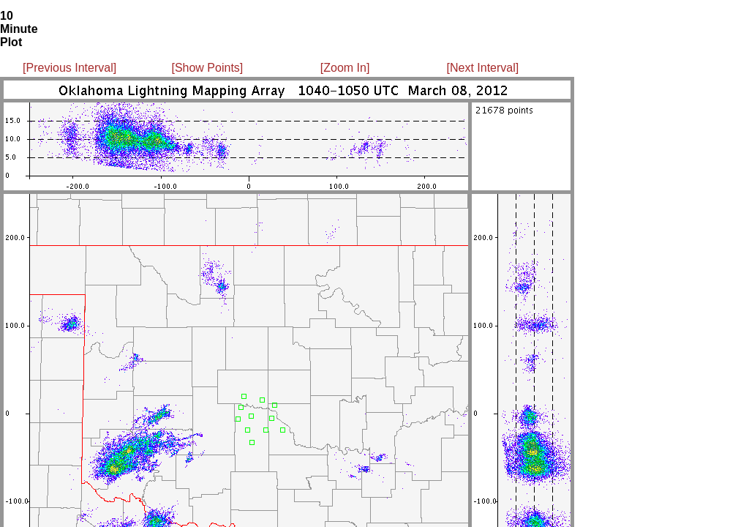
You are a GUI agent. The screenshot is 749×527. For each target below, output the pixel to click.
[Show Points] (207, 67)
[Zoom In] (345, 67)
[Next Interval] (483, 67)
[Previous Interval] (69, 67)
